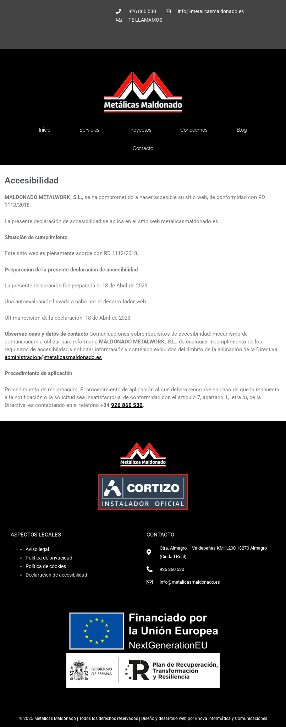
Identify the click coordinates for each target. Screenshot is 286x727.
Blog (242, 130)
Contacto (143, 148)
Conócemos (193, 130)
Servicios (89, 130)
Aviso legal (37, 549)
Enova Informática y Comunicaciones (231, 718)
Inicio (44, 130)
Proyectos (139, 130)
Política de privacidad (49, 558)
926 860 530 (127, 405)
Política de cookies (46, 566)
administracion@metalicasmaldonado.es (53, 357)
